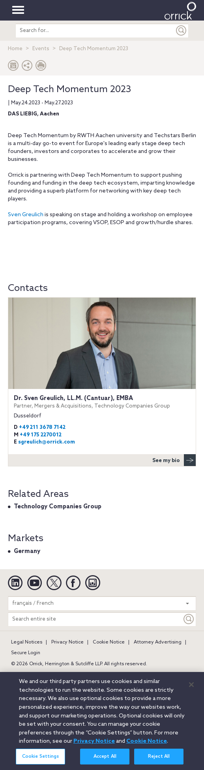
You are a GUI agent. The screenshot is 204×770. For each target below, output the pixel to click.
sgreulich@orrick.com (46, 442)
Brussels (93, 675)
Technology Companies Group (57, 506)
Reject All (159, 761)
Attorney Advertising (158, 642)
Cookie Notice (109, 642)
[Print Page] (41, 67)
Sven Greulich (25, 214)
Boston (67, 675)
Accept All (105, 761)
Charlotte (123, 675)
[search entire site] (95, 30)
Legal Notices (26, 642)
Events (40, 49)
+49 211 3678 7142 (42, 427)
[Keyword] (189, 619)
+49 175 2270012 (41, 435)
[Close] (191, 689)
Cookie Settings (40, 761)
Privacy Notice (67, 642)
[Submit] (181, 30)
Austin (18, 675)
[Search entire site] (95, 619)
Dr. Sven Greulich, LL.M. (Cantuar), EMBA (102, 402)
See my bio (174, 460)
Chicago (152, 675)
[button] (27, 67)
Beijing (42, 675)
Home (15, 49)
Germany (27, 551)
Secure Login (25, 653)
